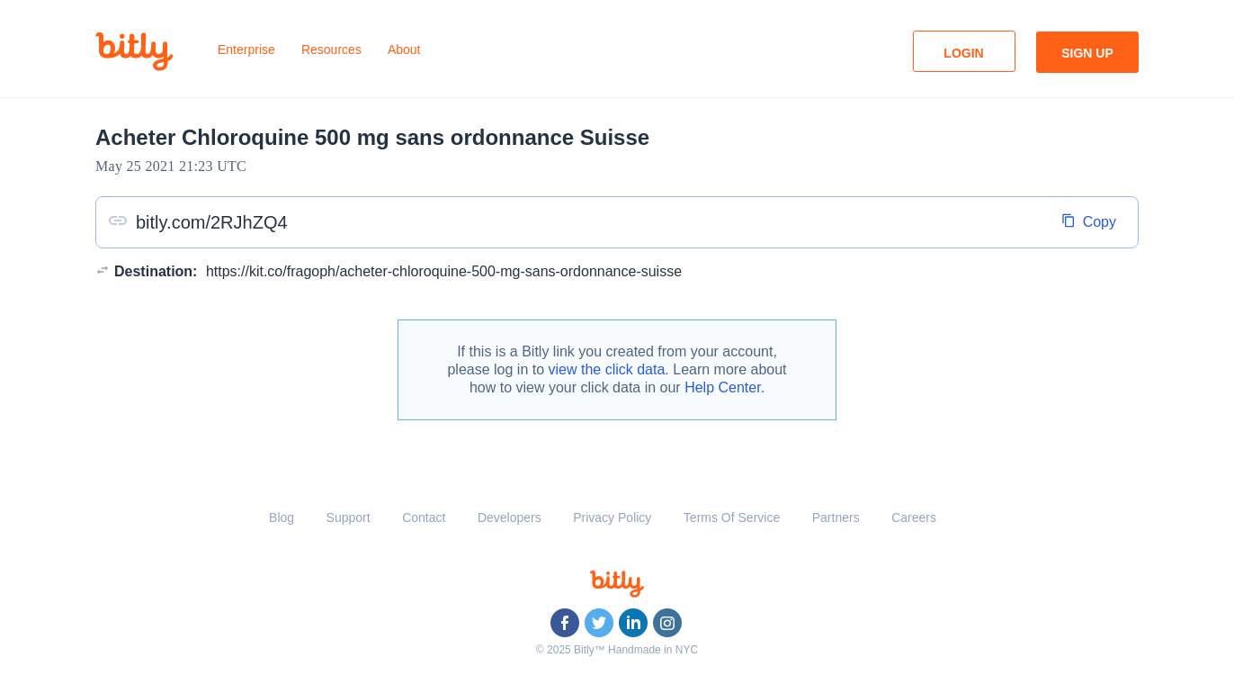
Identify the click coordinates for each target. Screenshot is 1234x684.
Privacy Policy (612, 517)
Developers (509, 517)
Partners (836, 517)
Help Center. (724, 387)
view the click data (607, 369)
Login (963, 53)
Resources (331, 49)
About (404, 49)
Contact (423, 517)
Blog (281, 517)
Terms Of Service (732, 517)
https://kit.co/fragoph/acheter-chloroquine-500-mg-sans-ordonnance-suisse (444, 271)
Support (348, 517)
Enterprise (246, 49)
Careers (913, 517)
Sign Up (1087, 53)
